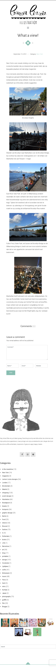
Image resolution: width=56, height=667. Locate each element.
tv (2, 535)
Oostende (5, 565)
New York (40, 54)
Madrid (4, 492)
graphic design (7, 515)
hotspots (5, 512)
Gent (3, 585)
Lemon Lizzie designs (10, 482)
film (3, 606)
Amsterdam (6, 488)
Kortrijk (4, 592)
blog (3, 555)
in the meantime (7, 472)
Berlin (4, 518)
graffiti (4, 602)
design (4, 562)
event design (6, 498)
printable (5, 559)
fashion (4, 532)
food (3, 522)
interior (4, 525)
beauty (4, 508)
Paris (4, 582)
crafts (4, 572)
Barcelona (5, 549)
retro (3, 589)
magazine (5, 478)
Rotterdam (5, 539)
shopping (5, 495)
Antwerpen (6, 575)
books (4, 542)
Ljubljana (5, 569)
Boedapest (6, 505)
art (3, 552)
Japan (4, 595)
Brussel (4, 528)
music (4, 579)
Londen (4, 485)
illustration (5, 502)
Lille (3, 545)
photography (6, 599)
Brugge (4, 609)
